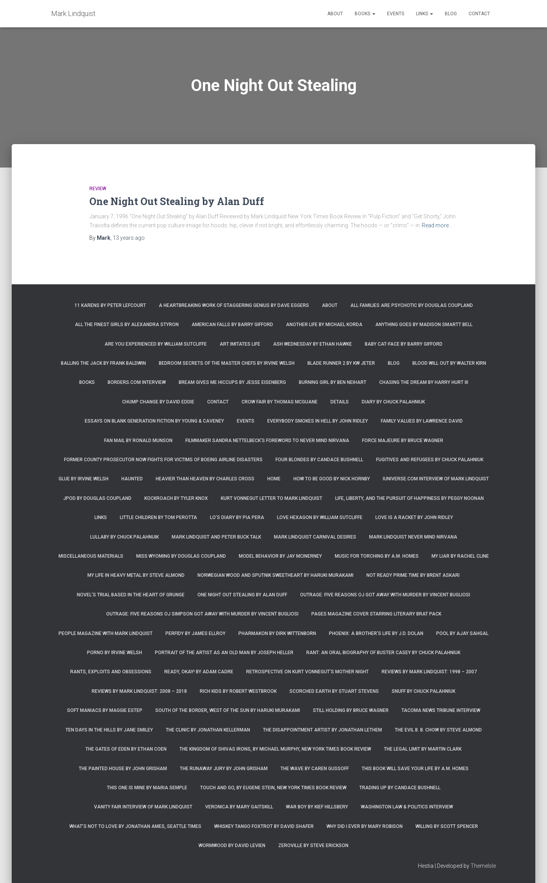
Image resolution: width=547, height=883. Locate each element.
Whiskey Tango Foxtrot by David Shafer (264, 826)
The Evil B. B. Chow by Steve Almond (438, 730)
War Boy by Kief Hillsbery (317, 807)
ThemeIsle (483, 866)
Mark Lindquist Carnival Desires (315, 537)
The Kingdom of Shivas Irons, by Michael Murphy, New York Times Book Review (275, 749)
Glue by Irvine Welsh (83, 479)
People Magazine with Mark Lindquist (106, 633)
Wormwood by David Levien (232, 845)
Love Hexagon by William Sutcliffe (319, 517)
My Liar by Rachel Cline (460, 556)
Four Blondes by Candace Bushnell (319, 459)
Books (365, 13)
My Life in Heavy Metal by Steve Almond (136, 575)
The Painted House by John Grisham (123, 768)
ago (129, 238)
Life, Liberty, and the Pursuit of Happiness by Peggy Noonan (409, 498)
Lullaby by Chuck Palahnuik (124, 537)
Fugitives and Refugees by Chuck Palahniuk (429, 459)
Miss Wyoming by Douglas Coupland (181, 556)
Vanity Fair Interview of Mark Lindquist (143, 807)
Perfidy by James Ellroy (195, 633)
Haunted (132, 479)
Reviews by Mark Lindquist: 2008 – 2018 (139, 691)
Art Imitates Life (240, 344)
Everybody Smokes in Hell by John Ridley (317, 421)
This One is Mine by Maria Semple (147, 787)
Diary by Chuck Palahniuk (393, 402)
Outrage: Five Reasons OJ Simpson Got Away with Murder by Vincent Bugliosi (202, 614)
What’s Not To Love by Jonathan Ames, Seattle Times (135, 826)
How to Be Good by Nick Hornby (331, 479)
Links (424, 13)
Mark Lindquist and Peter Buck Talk (216, 537)
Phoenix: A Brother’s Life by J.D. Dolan (376, 633)
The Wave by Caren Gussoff (315, 768)
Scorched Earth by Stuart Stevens (334, 691)
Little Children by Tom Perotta (158, 517)
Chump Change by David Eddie (158, 402)
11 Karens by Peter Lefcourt (110, 305)
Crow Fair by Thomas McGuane (280, 402)
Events (395, 13)
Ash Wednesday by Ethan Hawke (312, 344)
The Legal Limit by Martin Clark (423, 749)
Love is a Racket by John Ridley (414, 517)
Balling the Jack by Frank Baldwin (103, 363)
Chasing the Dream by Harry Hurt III (423, 382)
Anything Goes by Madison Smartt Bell (423, 324)
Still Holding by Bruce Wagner (351, 710)
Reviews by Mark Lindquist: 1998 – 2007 (429, 671)
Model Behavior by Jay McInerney (280, 556)
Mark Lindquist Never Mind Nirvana (413, 537)
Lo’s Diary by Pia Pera (237, 517)
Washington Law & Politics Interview (407, 807)
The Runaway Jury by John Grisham (224, 768)
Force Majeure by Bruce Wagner (402, 440)
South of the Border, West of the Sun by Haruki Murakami (227, 710)
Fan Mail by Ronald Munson (138, 440)
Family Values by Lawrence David (422, 421)
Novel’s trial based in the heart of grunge (131, 595)
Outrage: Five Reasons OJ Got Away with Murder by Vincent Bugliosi (385, 595)
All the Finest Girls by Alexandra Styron (127, 324)
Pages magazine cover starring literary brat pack (376, 614)
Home (274, 479)
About (335, 13)
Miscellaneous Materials (91, 556)
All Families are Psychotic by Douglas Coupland (411, 305)
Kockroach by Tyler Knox (176, 498)
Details (339, 402)
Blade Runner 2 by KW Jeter (341, 363)
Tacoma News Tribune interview (440, 710)
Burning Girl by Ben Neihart (332, 382)
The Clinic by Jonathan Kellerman (208, 730)
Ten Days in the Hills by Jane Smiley (109, 730)
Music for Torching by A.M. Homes (377, 556)
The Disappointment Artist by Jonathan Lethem (322, 730)
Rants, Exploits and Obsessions (110, 671)
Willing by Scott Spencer (447, 826)
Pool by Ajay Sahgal (462, 633)
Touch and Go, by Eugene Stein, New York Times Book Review (273, 787)
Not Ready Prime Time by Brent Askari (413, 575)
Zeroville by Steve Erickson (313, 845)
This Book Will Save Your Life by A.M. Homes (415, 768)
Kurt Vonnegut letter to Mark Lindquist (271, 498)
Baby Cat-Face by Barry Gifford (403, 344)
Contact (479, 13)
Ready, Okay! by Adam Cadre (198, 671)
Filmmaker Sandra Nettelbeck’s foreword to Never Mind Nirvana (267, 440)
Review (97, 188)
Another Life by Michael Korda (324, 324)
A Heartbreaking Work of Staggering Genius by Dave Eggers (234, 305)
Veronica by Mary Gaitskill (239, 807)
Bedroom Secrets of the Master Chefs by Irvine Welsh (227, 363)
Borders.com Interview (137, 382)
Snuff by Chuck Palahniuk (423, 691)
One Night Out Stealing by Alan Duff (176, 201)
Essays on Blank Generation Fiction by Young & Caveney (154, 421)
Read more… (437, 225)
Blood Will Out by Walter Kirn (449, 363)
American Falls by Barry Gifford (232, 324)
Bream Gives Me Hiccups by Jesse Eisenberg (232, 382)
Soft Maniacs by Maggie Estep (104, 710)
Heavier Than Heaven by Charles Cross (205, 479)
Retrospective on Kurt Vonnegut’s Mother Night (307, 671)
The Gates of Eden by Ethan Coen (126, 749)
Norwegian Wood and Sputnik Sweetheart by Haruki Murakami (275, 575)
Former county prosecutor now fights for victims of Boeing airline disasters (163, 459)
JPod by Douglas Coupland (97, 498)
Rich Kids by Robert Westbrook (238, 691)
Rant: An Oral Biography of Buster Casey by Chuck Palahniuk (383, 652)
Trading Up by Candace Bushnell (399, 787)
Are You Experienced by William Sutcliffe (156, 344)
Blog (451, 13)
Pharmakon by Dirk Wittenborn (277, 633)
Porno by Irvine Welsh (114, 652)
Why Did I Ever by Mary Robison (365, 826)
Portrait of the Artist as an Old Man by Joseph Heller (224, 652)
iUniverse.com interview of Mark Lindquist (436, 479)
